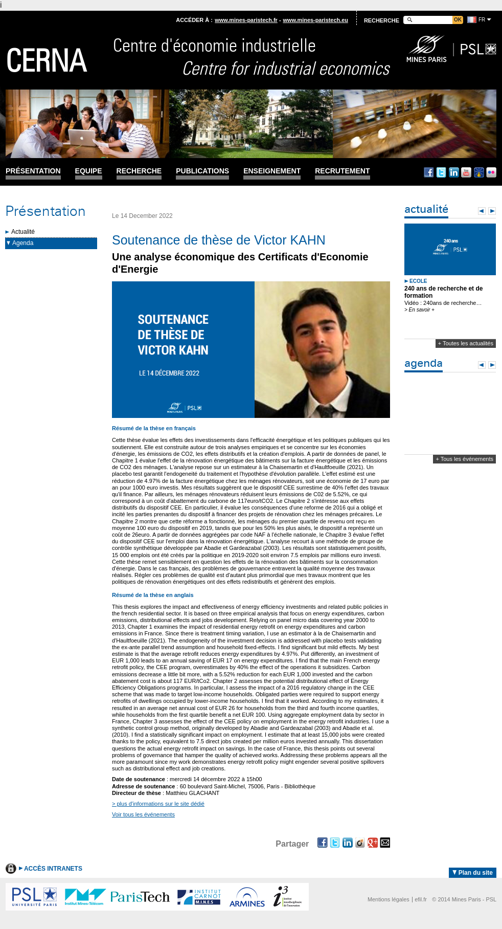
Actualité (23, 231)
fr (481, 20)
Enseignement (272, 171)
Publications (202, 171)
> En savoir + (419, 310)
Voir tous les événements (143, 814)
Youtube (466, 172)
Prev (482, 211)
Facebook (429, 172)
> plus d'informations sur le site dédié (158, 804)
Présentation (33, 171)
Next (492, 211)
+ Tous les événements (464, 459)
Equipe (88, 171)
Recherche (139, 171)
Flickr (491, 172)
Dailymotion (479, 172)
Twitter (441, 172)
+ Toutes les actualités (465, 343)
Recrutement (342, 171)
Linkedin (454, 172)
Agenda (22, 243)
